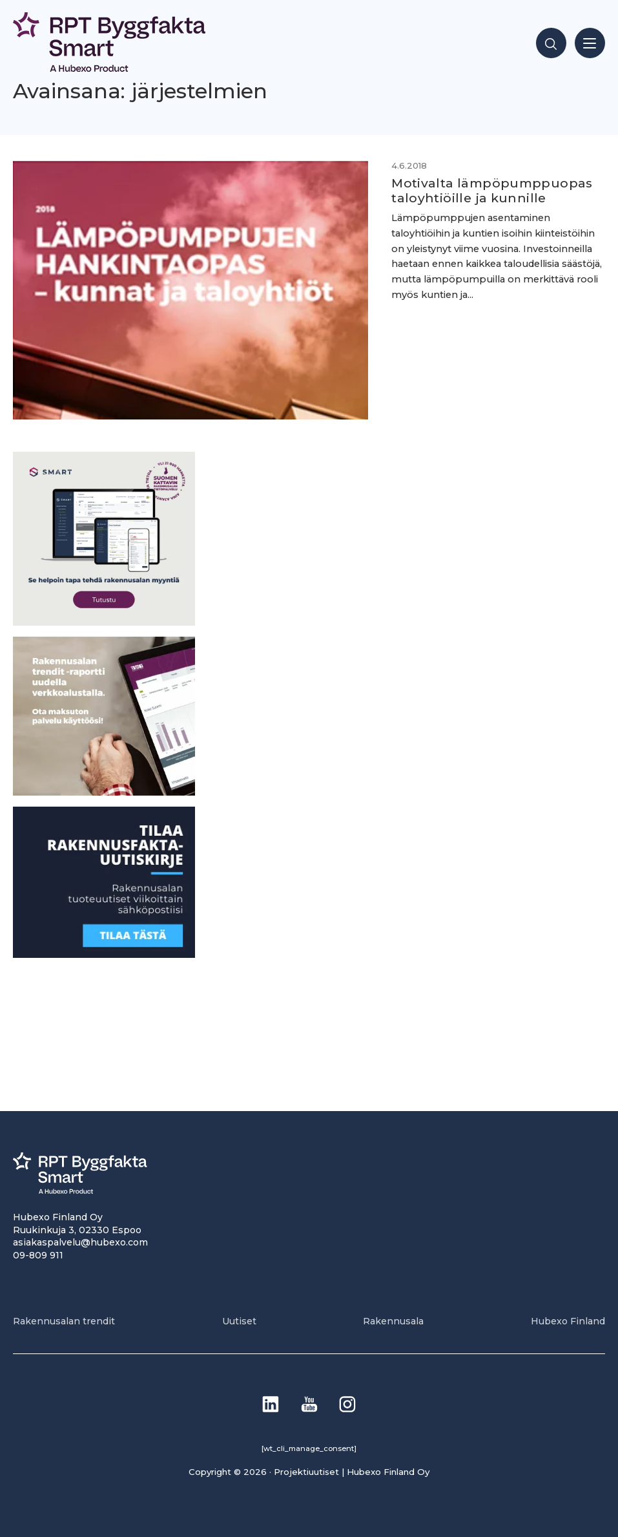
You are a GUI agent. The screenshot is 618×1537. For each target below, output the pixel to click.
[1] (104, 954)
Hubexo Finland (568, 1321)
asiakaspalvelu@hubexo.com (80, 1242)
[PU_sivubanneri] (104, 792)
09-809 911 (38, 1255)
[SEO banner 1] (104, 622)
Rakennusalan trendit (64, 1321)
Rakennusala (393, 1321)
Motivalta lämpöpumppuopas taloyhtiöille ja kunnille (492, 190)
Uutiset (239, 1321)
